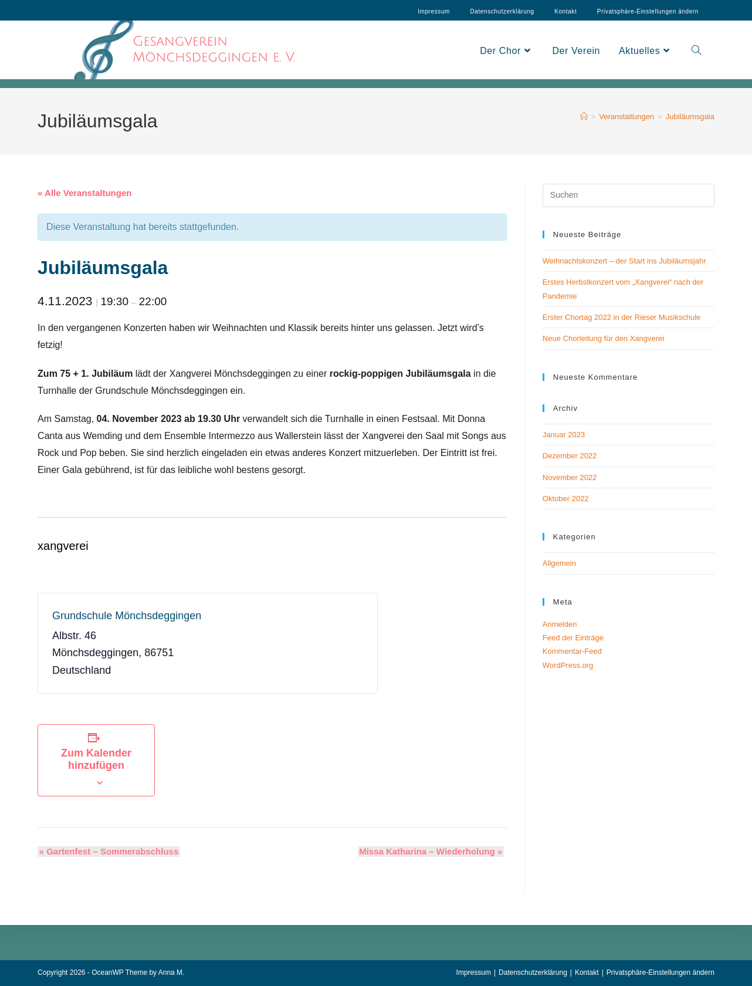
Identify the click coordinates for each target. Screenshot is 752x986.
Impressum (434, 11)
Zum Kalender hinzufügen (96, 759)
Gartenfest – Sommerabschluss (107, 851)
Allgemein (559, 563)
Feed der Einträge (573, 637)
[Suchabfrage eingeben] (628, 195)
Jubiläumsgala (690, 116)
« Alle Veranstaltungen (84, 193)
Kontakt (565, 11)
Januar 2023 (564, 434)
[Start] (584, 116)
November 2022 (570, 477)
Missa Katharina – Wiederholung (432, 851)
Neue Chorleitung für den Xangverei (603, 338)
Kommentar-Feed (572, 651)
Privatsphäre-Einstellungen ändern (648, 11)
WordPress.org (568, 665)
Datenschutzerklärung (502, 11)
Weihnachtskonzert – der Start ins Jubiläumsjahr (624, 260)
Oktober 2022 (566, 498)
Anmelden (560, 624)
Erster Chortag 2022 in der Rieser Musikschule (622, 317)
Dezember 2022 (570, 455)
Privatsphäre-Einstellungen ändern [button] (660, 972)
